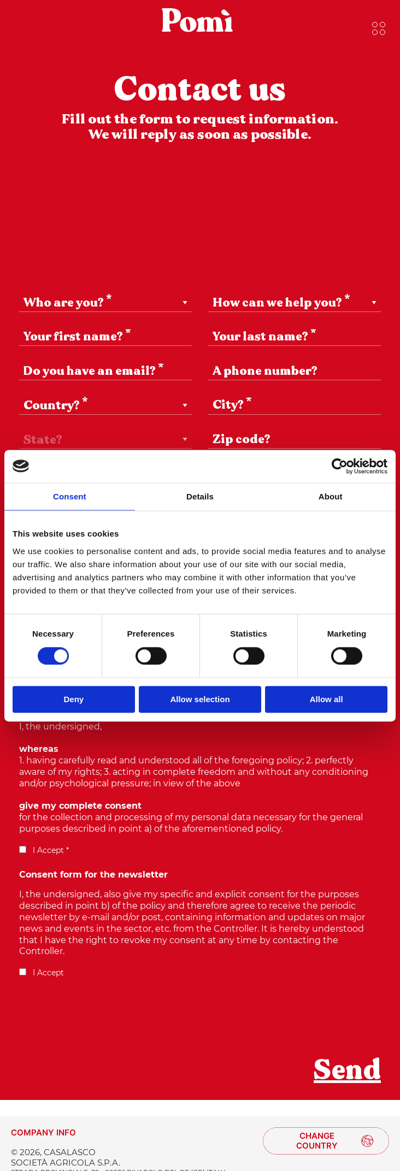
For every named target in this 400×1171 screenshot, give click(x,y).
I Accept (41, 973)
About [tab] (331, 496)
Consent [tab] (69, 496)
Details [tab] (200, 496)
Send (347, 1070)
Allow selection (200, 699)
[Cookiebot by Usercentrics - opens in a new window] (339, 466)
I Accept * (44, 850)
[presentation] (102, 1024)
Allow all (326, 699)
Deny (73, 699)
